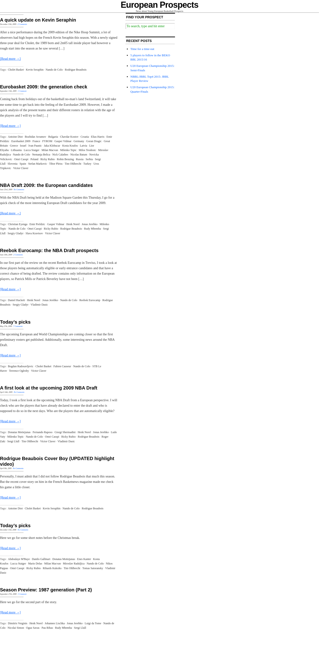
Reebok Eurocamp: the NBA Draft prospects (49, 250)
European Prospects (159, 5)
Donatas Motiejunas (19, 432)
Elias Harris (97, 136)
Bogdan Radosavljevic (20, 366)
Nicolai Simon (16, 627)
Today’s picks (15, 322)
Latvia (83, 145)
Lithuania (16, 150)
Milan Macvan (50, 150)
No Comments (19, 190)
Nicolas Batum (78, 154)
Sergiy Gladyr (15, 233)
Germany (79, 141)
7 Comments (18, 326)
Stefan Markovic (37, 163)
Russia (79, 159)
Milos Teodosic (87, 150)
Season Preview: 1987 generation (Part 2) (46, 589)
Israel (23, 145)
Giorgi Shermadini (64, 432)
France (36, 141)
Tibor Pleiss (55, 163)
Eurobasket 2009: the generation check (43, 86)
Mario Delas (35, 563)
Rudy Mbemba (92, 228)
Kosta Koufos (70, 145)
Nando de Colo (54, 69)
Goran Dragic (94, 141)
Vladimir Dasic (39, 304)
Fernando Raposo (42, 432)
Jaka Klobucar (52, 145)
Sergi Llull (13, 441)
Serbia (89, 159)
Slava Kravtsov (34, 233)
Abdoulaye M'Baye (19, 559)
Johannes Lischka (55, 623)
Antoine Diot (15, 136)
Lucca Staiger (31, 150)
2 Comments (22, 24)
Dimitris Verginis (17, 623)
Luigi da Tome (93, 623)
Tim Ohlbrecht (73, 163)
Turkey (87, 163)
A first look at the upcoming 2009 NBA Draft (48, 387)
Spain (22, 163)
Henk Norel (73, 224)
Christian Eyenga (17, 224)
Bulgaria (53, 136)
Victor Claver (20, 168)
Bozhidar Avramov (35, 136)
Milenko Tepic (68, 150)
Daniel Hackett (16, 300)
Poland (34, 159)
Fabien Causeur (62, 366)
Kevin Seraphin (34, 69)
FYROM (47, 141)
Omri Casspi (21, 159)
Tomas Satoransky (92, 568)
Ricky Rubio (47, 159)
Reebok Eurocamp (89, 300)
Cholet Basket (16, 69)
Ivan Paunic (35, 145)
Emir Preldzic (37, 224)
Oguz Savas (32, 627)
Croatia (85, 136)
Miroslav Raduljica (74, 563)
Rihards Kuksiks (52, 568)
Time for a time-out (142, 49)
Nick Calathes (60, 154)
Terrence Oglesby (19, 370)
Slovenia (12, 163)
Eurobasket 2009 (20, 141)
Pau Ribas (47, 627)
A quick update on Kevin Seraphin (38, 20)
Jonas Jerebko (89, 224)
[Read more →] (10, 59)
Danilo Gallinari (41, 559)
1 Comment (22, 91)
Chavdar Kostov (69, 136)
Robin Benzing (65, 159)
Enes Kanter (84, 559)
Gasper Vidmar (63, 141)
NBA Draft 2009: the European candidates (46, 185)
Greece (14, 145)
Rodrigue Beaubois (75, 69)
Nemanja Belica (41, 154)
